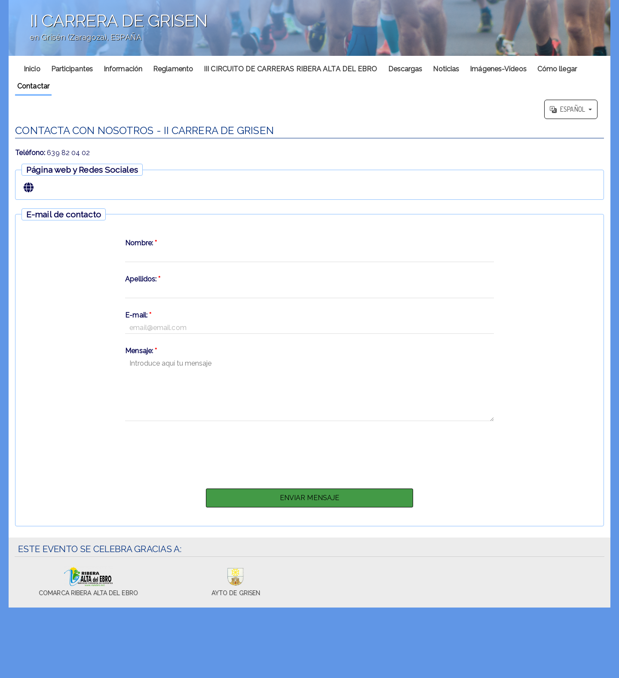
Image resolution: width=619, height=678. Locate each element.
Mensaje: (141, 351)
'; (309, 28)
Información (123, 69)
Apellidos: (142, 279)
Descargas (405, 69)
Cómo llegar (557, 69)
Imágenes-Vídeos (498, 69)
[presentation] (309, 452)
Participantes (72, 69)
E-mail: (138, 315)
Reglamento (173, 69)
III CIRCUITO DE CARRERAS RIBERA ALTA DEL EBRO (290, 69)
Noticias (446, 69)
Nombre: (141, 243)
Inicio (32, 69)
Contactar (33, 86)
